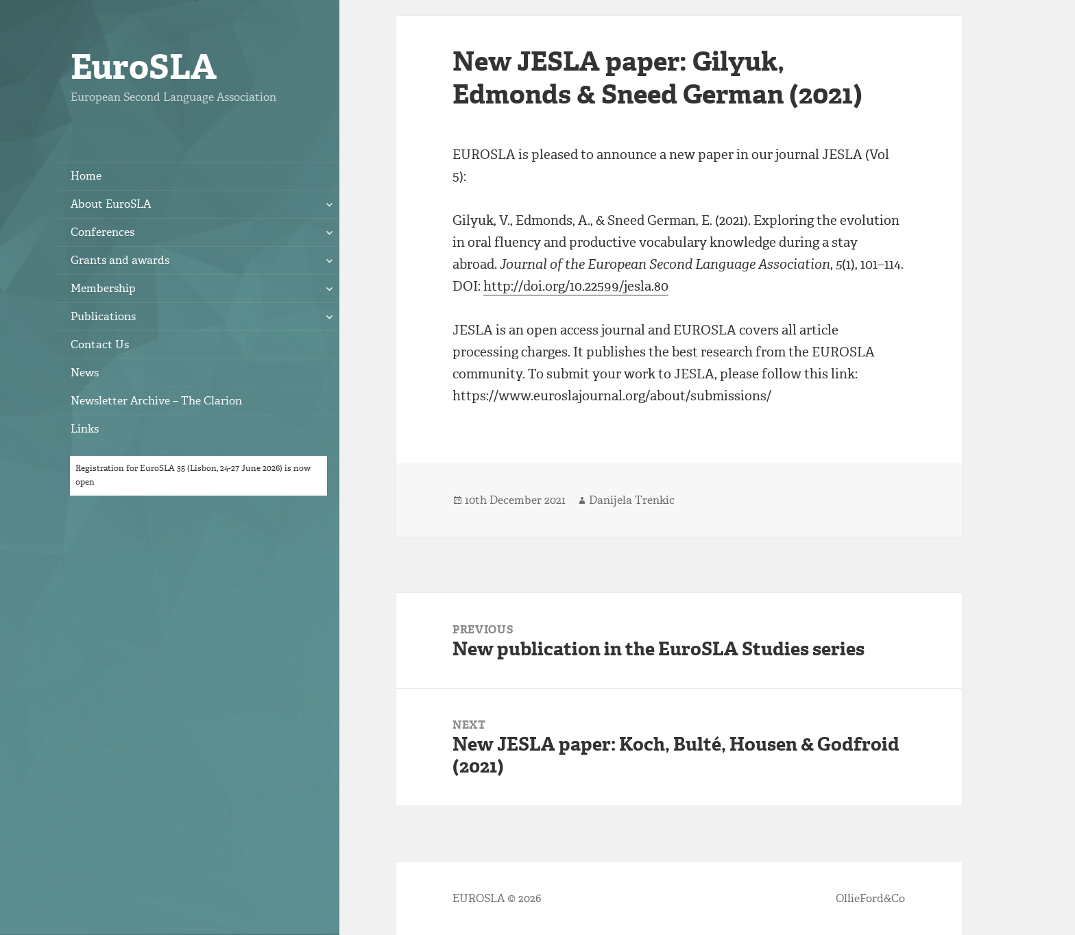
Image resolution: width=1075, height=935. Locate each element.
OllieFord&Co (870, 898)
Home (86, 176)
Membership (103, 288)
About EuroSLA (111, 204)
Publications (103, 316)
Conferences (102, 232)
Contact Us (100, 344)
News (85, 372)
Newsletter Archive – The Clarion (156, 400)
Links (85, 429)
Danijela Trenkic (632, 500)
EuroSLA (144, 67)
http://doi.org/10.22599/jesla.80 (575, 286)
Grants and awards (120, 260)
